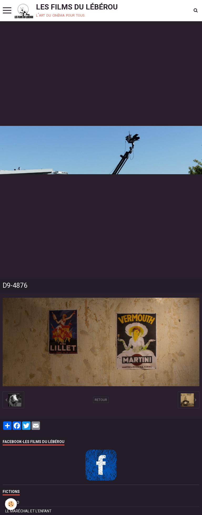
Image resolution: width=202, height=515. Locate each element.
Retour (101, 400)
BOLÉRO (12, 502)
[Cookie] (11, 504)
